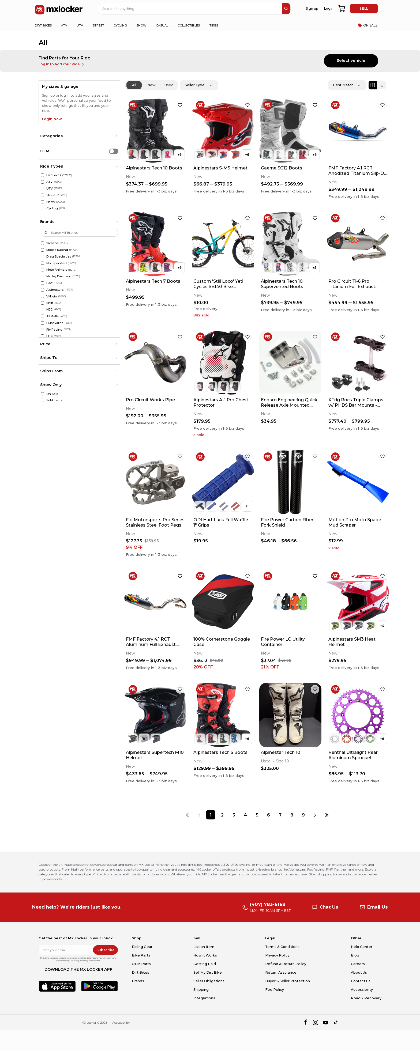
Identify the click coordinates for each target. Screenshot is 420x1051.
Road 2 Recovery (366, 998)
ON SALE (368, 25)
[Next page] (315, 814)
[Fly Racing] (42, 329)
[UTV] (42, 188)
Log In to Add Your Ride (62, 64)
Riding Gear (142, 947)
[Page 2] (222, 814)
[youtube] (325, 1022)
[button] (79, 136)
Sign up (312, 8)
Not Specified (56, 263)
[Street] (42, 195)
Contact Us (360, 981)
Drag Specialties (58, 256)
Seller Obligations (208, 981)
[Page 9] (303, 814)
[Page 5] (257, 814)
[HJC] (42, 309)
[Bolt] (42, 283)
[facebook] (305, 1022)
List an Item (203, 947)
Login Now (52, 119)
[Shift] (42, 303)
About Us (359, 972)
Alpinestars (54, 290)
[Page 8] (292, 814)
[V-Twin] (42, 296)
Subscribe (105, 950)
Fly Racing (54, 329)
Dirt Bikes (53, 175)
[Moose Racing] (42, 250)
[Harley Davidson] (42, 276)
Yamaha (52, 243)
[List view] (381, 85)
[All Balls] (42, 316)
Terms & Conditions (282, 947)
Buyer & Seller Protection (287, 981)
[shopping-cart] (342, 8)
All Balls (52, 316)
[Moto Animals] (42, 269)
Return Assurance (281, 972)
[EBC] (42, 336)
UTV (49, 188)
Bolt (49, 283)
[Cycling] (42, 208)
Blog (355, 955)
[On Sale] (42, 394)
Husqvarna (54, 323)
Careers (358, 964)
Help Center (361, 947)
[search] (286, 8)
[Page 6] (268, 814)
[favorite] (180, 105)
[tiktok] (336, 1022)
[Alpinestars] (42, 290)
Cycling (52, 208)
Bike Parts (141, 955)
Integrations (204, 998)
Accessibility (362, 990)
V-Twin (51, 296)
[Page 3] (234, 814)
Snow (50, 202)
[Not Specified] (42, 263)
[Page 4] (245, 814)
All (134, 85)
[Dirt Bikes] (42, 175)
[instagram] (315, 1022)
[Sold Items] (42, 400)
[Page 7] (280, 814)
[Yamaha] (42, 243)
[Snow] (42, 202)
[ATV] (42, 182)
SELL (363, 8)
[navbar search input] (190, 8)
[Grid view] (373, 85)
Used (169, 85)
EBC (49, 336)
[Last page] (326, 814)
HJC (49, 309)
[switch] (113, 151)
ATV (49, 182)
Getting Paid (204, 964)
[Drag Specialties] (42, 256)
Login (328, 8)
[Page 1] (210, 814)
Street (50, 195)
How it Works (205, 955)
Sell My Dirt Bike (207, 972)
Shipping (201, 990)
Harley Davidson (58, 276)
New (151, 85)
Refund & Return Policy (285, 964)
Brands (138, 981)
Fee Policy (274, 990)
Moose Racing (57, 250)
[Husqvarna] (42, 323)
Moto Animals (56, 269)
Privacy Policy (277, 955)
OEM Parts (141, 964)
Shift (49, 303)
